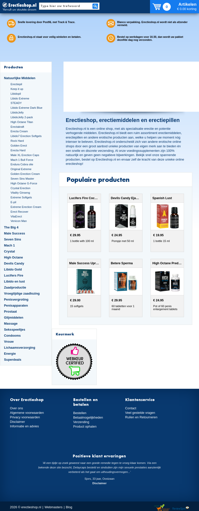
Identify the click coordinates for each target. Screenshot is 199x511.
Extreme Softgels (21, 197)
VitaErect (16, 216)
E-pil (13, 202)
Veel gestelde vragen (140, 413)
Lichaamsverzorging (19, 347)
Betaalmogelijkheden (88, 417)
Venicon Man (18, 220)
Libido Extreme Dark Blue (26, 107)
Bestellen (79, 413)
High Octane (13, 257)
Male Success (14, 233)
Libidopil (15, 93)
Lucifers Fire (13, 275)
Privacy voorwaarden (25, 417)
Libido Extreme (19, 98)
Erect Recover (19, 211)
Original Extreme (21, 169)
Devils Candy (14, 263)
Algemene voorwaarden (27, 413)
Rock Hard (17, 140)
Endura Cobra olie (21, 164)
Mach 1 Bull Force (21, 159)
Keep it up (16, 88)
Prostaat (10, 311)
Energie (10, 353)
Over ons (16, 408)
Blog (69, 507)
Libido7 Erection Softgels (26, 136)
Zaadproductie (15, 287)
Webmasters (53, 507)
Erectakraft (17, 126)
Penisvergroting (16, 299)
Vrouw (9, 341)
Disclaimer (17, 422)
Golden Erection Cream (25, 173)
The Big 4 (11, 227)
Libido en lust (14, 281)
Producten (13, 67)
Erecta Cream (19, 131)
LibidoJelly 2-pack (21, 117)
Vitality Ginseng (20, 192)
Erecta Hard (18, 150)
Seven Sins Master (22, 178)
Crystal (9, 251)
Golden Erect (18, 145)
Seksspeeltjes (14, 329)
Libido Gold (13, 269)
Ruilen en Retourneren (141, 417)
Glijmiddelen (13, 317)
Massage (11, 323)
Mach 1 (9, 245)
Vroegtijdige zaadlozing (22, 293)
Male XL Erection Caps (24, 155)
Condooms (12, 335)
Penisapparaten (16, 305)
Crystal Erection (20, 188)
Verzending (81, 422)
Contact (130, 408)
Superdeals (12, 359)
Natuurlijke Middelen (19, 78)
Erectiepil (16, 84)
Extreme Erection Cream (25, 206)
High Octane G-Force (23, 183)
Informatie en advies (24, 426)
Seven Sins (12, 239)
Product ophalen (84, 426)
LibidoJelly (17, 112)
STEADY (16, 102)
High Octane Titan (21, 121)
